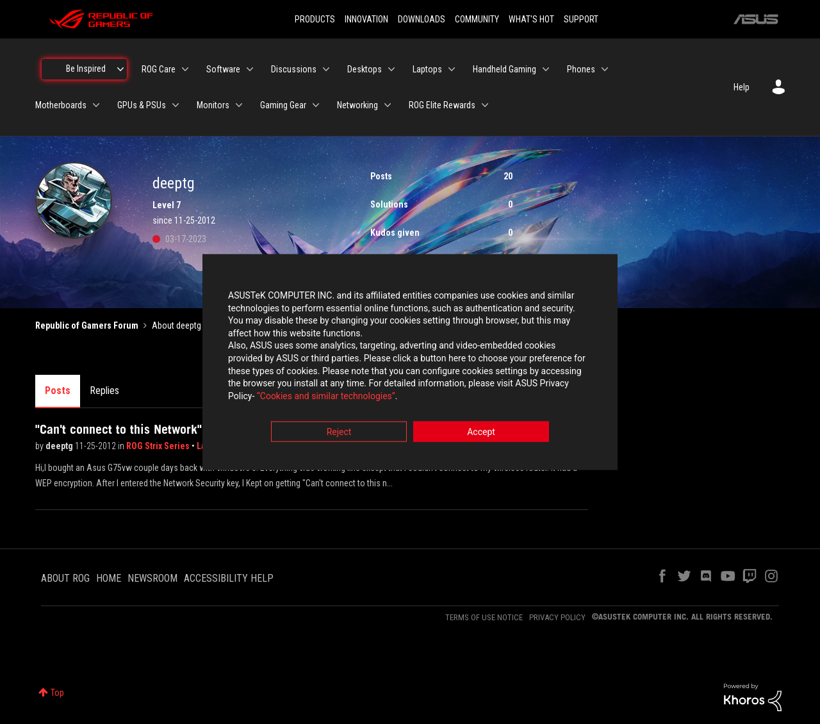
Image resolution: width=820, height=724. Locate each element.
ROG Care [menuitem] (159, 69)
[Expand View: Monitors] (239, 105)
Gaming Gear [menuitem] (283, 105)
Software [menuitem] (223, 69)
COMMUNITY (477, 19)
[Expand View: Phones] (604, 69)
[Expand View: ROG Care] (185, 69)
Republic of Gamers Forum (86, 325)
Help (742, 87)
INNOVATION (366, 19)
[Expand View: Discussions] (326, 69)
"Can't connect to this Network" (118, 429)
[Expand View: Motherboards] (96, 105)
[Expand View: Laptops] (451, 69)
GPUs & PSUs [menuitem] (141, 105)
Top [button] (57, 692)
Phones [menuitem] (581, 69)
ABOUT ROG (65, 578)
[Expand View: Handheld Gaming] (545, 69)
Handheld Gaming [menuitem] (504, 69)
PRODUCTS (315, 19)
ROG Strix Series (159, 446)
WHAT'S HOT (531, 19)
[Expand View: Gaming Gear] (315, 105)
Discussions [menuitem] (293, 69)
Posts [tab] (57, 390)
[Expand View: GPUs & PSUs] (175, 105)
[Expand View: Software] (249, 69)
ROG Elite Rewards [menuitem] (442, 105)
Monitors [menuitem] (213, 105)
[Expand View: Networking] (387, 105)
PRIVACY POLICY (557, 617)
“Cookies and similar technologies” (326, 396)
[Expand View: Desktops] (391, 69)
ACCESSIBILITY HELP (229, 578)
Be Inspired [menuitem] (86, 68)
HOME (108, 578)
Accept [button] (481, 433)
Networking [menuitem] (357, 105)
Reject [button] (339, 433)
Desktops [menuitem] (364, 69)
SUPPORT (581, 19)
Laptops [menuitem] (427, 69)
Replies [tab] (104, 390)
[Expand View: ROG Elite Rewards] (485, 105)
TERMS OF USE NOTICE (484, 617)
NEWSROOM (152, 578)
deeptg (60, 446)
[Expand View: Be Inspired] (120, 69)
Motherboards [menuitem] (60, 105)
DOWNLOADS (421, 19)
